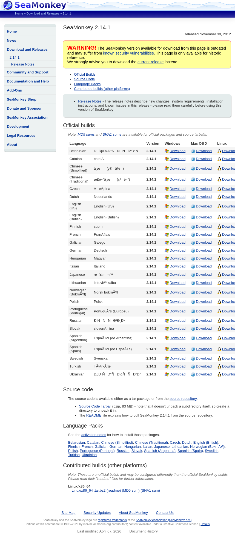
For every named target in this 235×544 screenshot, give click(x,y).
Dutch (186, 442)
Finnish (74, 447)
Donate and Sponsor (24, 108)
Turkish (74, 455)
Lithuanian (180, 447)
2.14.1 (14, 57)
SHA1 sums (111, 134)
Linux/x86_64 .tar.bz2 (89, 490)
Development (18, 126)
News (11, 40)
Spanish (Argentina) (160, 451)
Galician (101, 447)
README (94, 415)
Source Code (84, 79)
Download (177, 151)
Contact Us (165, 513)
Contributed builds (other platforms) (102, 89)
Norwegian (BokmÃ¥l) (207, 447)
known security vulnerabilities (128, 53)
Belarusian (76, 442)
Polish (73, 451)
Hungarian (132, 447)
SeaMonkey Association (27, 117)
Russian (123, 451)
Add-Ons (14, 90)
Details (205, 524)
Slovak (136, 451)
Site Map (68, 513)
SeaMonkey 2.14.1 (86, 27)
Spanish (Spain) (190, 451)
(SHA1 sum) (150, 490)
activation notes (93, 435)
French (87, 447)
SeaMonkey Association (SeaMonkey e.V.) (164, 520)
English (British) (205, 442)
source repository (183, 399)
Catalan (93, 442)
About (12, 145)
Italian (147, 447)
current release (150, 62)
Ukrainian (89, 455)
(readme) (114, 490)
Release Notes (22, 64)
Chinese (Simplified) (117, 442)
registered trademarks (112, 520)
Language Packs (87, 84)
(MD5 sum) (130, 490)
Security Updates (97, 513)
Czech (175, 442)
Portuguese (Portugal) (97, 451)
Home (19, 13)
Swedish (211, 451)
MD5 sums (86, 134)
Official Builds (85, 74)
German (116, 447)
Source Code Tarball (95, 406)
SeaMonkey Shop (21, 99)
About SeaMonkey (133, 513)
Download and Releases (43, 13)
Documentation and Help (28, 81)
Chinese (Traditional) (151, 442)
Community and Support (27, 72)
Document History (143, 531)
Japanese (162, 447)
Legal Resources (21, 135)
